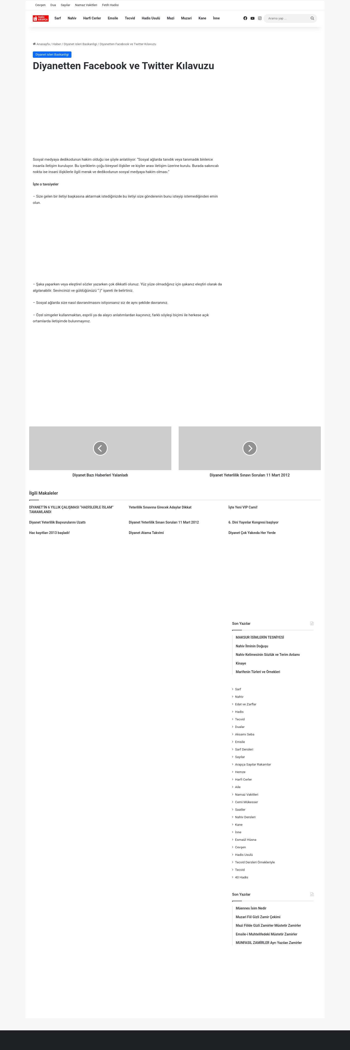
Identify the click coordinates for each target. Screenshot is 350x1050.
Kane (202, 18)
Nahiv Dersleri (245, 817)
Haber (56, 44)
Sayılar (65, 5)
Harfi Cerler (92, 18)
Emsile (113, 18)
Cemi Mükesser (246, 802)
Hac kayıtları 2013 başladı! (49, 533)
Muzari (186, 18)
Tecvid (130, 18)
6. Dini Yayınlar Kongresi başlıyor (253, 522)
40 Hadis (241, 877)
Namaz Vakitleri (86, 5)
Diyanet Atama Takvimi (146, 533)
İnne (216, 18)
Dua (53, 5)
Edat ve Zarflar (245, 704)
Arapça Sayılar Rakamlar (253, 764)
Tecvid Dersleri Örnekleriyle (255, 862)
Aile (238, 787)
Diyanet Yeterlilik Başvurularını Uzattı (57, 522)
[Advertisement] (127, 115)
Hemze (240, 772)
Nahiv (72, 18)
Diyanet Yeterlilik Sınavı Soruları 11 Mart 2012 (164, 522)
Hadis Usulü (151, 18)
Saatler (240, 809)
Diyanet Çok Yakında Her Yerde (252, 533)
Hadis (239, 712)
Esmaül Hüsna (245, 840)
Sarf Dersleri (244, 749)
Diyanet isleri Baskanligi (80, 44)
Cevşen (40, 5)
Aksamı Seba (244, 734)
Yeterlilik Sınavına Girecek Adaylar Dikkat (160, 507)
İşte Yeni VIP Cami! (242, 507)
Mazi (171, 18)
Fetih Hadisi (110, 5)
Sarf (57, 18)
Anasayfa (41, 44)
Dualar (240, 727)
